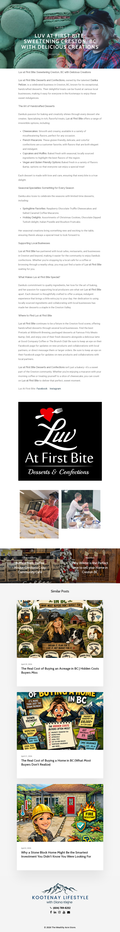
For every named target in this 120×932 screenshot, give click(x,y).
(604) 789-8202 (60, 908)
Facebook (41, 388)
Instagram (55, 388)
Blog (60, 27)
